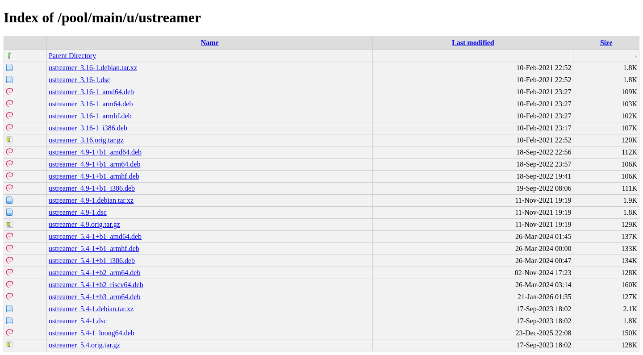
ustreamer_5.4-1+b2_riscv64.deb (96, 284)
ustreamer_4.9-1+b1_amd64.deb (95, 152)
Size (606, 42)
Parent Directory (72, 55)
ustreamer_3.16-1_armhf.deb (90, 116)
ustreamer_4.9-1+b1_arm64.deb (94, 164)
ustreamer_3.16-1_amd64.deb (91, 92)
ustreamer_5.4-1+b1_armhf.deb (94, 248)
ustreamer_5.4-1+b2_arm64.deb (94, 272)
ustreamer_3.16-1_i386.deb (88, 128)
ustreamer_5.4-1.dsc (78, 321)
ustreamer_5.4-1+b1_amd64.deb (95, 236)
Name (210, 42)
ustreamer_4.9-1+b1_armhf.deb (94, 176)
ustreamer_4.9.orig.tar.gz (84, 224)
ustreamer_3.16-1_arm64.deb (91, 104)
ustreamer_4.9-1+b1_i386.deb (92, 188)
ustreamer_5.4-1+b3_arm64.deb (94, 297)
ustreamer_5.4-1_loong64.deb (91, 333)
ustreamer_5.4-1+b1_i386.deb (92, 260)
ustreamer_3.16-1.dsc (79, 80)
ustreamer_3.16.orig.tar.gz (86, 140)
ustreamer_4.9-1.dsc (78, 212)
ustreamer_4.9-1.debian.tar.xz (91, 200)
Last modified (473, 42)
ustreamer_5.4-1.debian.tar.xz (91, 309)
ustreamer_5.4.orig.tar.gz (84, 345)
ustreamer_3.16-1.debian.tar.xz (93, 67)
